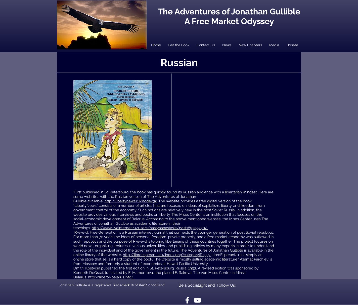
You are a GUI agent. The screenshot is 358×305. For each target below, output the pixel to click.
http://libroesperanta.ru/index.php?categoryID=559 (167, 255)
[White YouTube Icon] (197, 300)
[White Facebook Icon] (187, 300)
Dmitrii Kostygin (86, 268)
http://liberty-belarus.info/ (111, 277)
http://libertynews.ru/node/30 (130, 201)
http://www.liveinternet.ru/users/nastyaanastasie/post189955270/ (150, 228)
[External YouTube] (235, 118)
